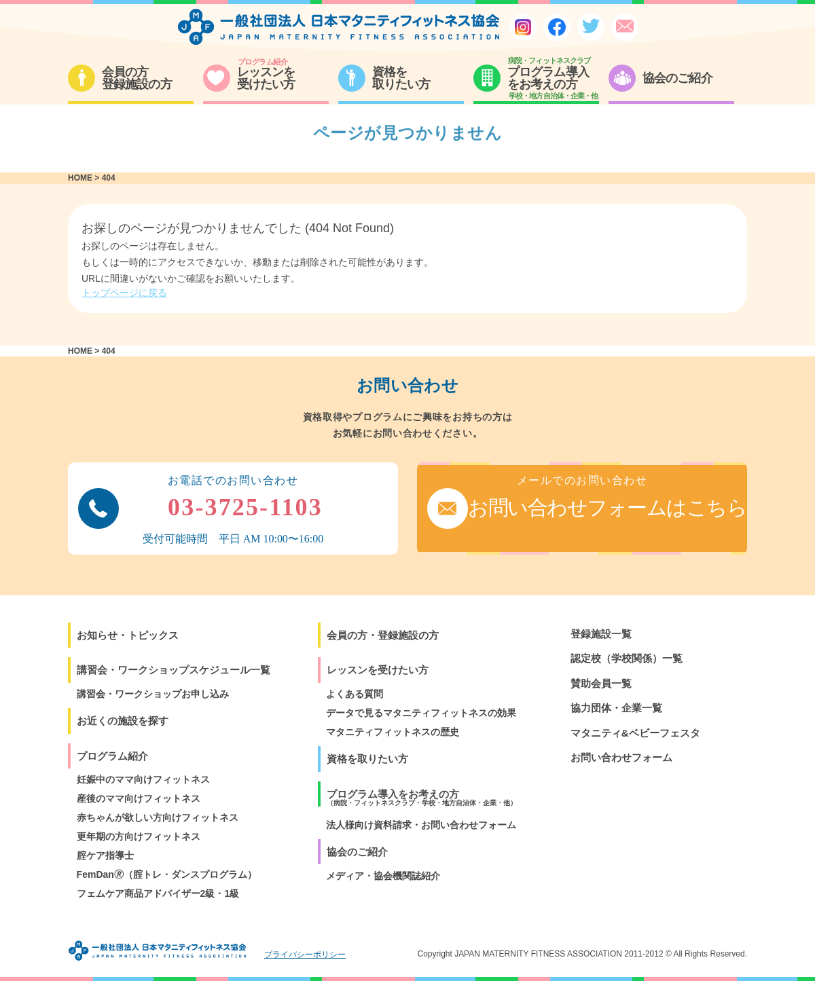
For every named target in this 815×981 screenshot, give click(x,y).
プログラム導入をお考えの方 (422, 797)
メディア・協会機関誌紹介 (383, 876)
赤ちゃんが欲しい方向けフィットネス (157, 817)
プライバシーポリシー (305, 954)
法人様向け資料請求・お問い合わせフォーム (421, 825)
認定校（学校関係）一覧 (626, 658)
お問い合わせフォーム (621, 757)
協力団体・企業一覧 (616, 708)
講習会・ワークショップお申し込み (153, 694)
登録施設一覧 (601, 634)
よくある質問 (354, 694)
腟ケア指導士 (105, 855)
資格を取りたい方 (367, 758)
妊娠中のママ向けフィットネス (143, 779)
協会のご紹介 (357, 851)
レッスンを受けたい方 (378, 669)
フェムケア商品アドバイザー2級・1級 (158, 893)
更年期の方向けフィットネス (138, 836)
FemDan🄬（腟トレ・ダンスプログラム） (167, 874)
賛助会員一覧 (601, 683)
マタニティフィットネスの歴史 (392, 732)
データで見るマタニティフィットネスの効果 (421, 713)
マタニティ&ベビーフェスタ (635, 733)
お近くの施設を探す (122, 720)
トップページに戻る (124, 292)
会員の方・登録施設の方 (383, 635)
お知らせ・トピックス (128, 635)
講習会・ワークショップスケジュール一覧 (173, 669)
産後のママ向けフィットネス (138, 798)
